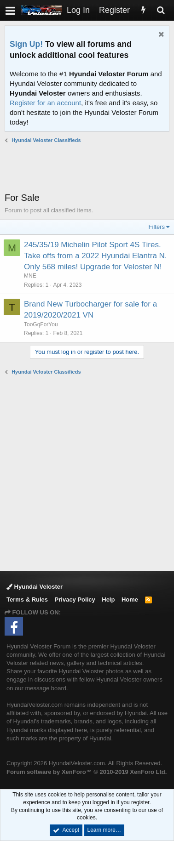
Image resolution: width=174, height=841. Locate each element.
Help (108, 599)
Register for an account (45, 103)
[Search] (160, 10)
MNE (30, 276)
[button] (10, 10)
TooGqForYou (41, 324)
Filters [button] (157, 226)
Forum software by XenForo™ (86, 771)
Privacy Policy (75, 599)
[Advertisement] (89, 167)
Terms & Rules (27, 599)
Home (130, 599)
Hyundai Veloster (34, 586)
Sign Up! (26, 44)
